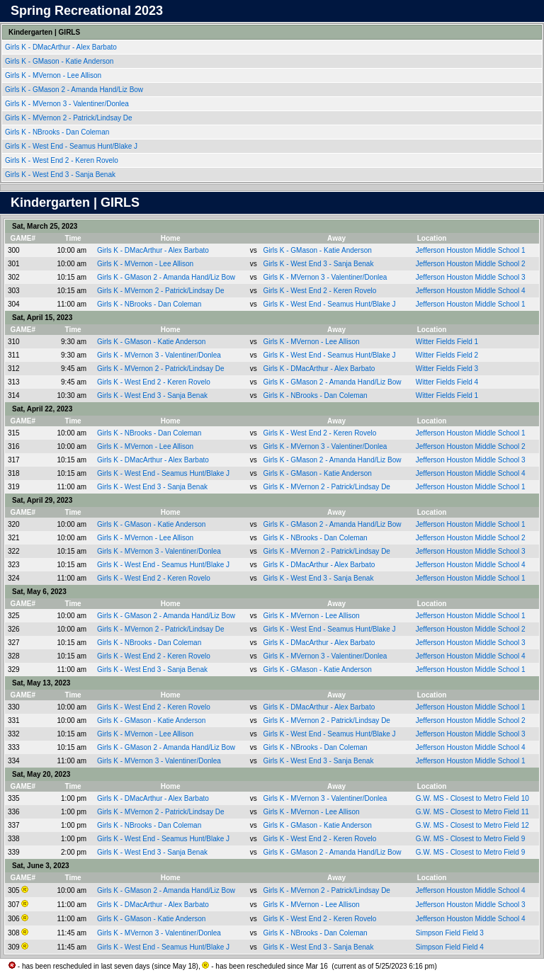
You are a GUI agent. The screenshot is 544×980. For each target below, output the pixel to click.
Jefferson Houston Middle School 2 (471, 264)
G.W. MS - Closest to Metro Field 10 (472, 798)
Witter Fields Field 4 (447, 382)
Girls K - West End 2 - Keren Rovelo (62, 160)
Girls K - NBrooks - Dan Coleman (58, 132)
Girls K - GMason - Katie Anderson (60, 61)
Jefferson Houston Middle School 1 (471, 250)
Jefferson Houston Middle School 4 (471, 291)
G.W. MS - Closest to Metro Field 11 (472, 812)
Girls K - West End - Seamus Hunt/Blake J (72, 146)
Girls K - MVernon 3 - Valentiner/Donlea (68, 104)
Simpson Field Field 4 (450, 947)
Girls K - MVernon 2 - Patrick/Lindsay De (69, 118)
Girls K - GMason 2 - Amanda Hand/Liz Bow (75, 89)
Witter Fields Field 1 (447, 342)
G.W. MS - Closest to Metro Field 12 (472, 825)
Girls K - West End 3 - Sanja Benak (61, 174)
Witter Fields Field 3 (447, 368)
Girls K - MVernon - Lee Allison (54, 75)
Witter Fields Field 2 (447, 355)
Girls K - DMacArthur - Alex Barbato (62, 47)
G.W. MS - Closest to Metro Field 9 (470, 839)
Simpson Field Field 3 (450, 933)
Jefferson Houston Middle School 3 (471, 277)
